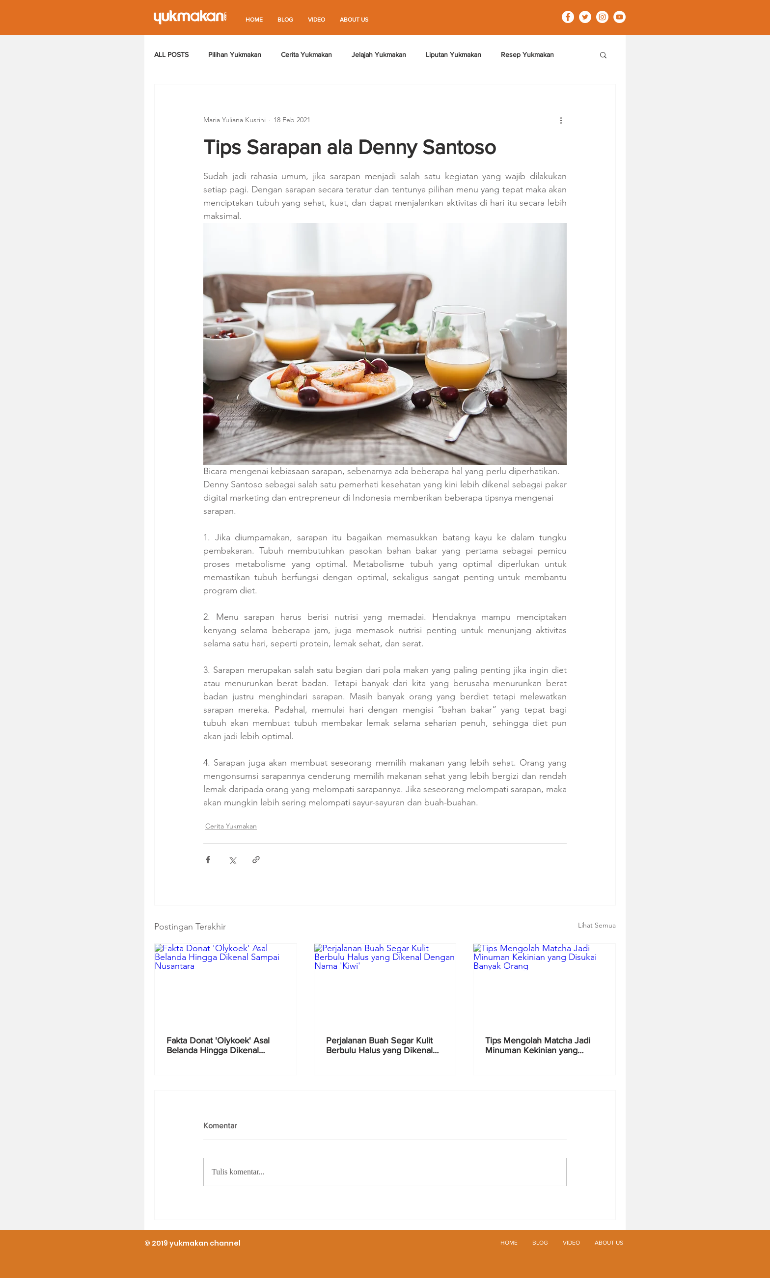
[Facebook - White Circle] (568, 17)
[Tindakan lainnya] (561, 120)
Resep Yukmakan (527, 54)
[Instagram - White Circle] (602, 17)
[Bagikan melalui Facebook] (208, 859)
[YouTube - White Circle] (619, 17)
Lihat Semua (597, 925)
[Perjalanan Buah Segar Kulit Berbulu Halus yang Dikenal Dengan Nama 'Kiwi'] (385, 983)
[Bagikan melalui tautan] (256, 859)
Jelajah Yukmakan (379, 54)
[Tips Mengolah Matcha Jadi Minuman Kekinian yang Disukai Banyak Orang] (544, 983)
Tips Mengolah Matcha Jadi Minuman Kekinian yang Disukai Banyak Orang (537, 1045)
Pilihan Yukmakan (234, 54)
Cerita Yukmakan (306, 54)
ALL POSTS (171, 54)
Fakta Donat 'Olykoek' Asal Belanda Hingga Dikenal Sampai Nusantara (218, 1045)
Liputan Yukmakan (453, 54)
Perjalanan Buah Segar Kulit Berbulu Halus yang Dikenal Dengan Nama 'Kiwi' (379, 1045)
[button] (603, 54)
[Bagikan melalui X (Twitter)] (232, 859)
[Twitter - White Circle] (585, 17)
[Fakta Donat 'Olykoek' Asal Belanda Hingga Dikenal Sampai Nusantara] (226, 983)
